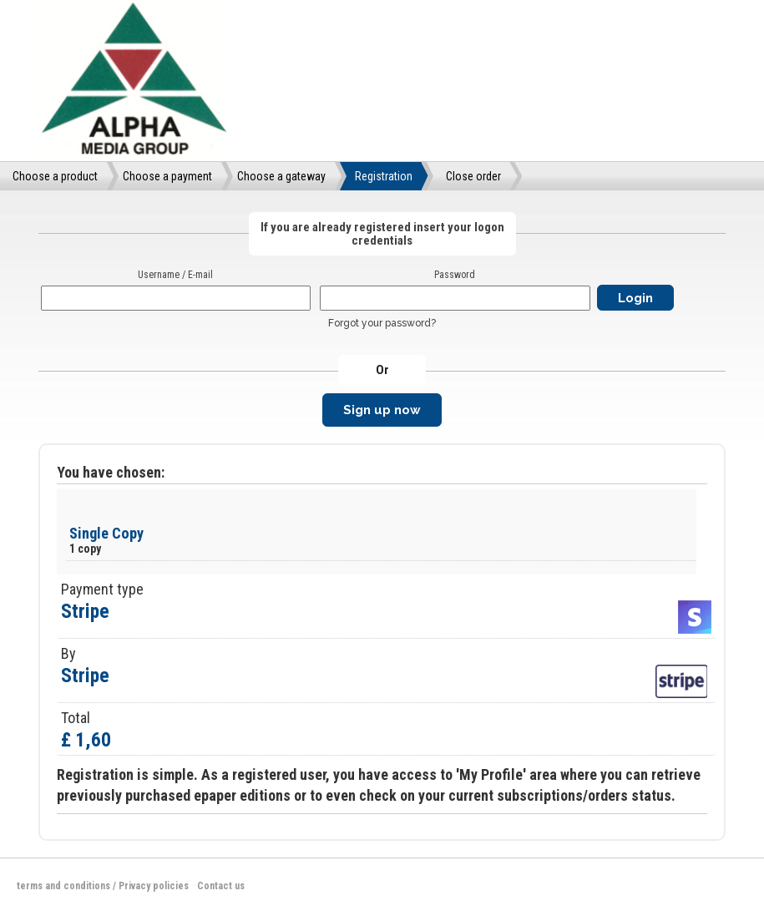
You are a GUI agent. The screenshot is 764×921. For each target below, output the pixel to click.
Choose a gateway (281, 176)
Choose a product (55, 176)
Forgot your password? (382, 323)
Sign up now (382, 409)
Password (454, 275)
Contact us (221, 886)
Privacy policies (154, 886)
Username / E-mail (175, 275)
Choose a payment (167, 176)
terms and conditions (63, 886)
